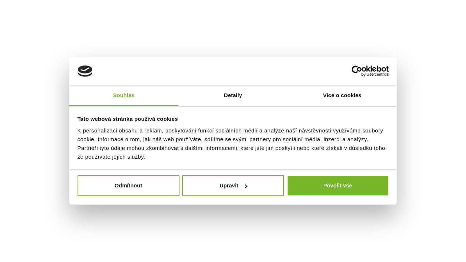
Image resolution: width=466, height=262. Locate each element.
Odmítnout (128, 185)
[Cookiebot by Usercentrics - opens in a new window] (357, 71)
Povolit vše (337, 185)
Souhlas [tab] (123, 95)
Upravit (233, 185)
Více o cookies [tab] (342, 95)
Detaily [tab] (233, 95)
